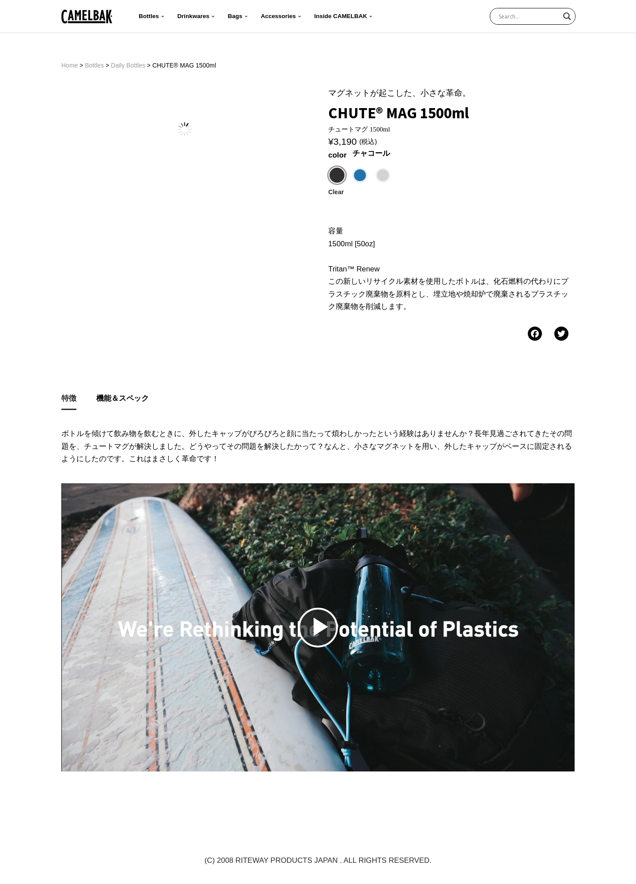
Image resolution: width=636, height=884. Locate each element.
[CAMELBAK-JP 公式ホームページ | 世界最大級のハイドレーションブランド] (86, 16)
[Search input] (529, 16)
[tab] (68, 401)
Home (69, 65)
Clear (336, 192)
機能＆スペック (122, 400)
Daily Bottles (128, 65)
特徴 (68, 400)
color (337, 155)
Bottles (94, 65)
